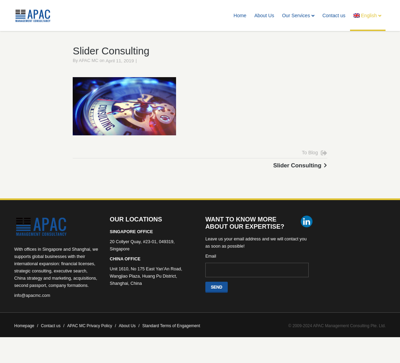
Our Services (298, 15)
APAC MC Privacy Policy (91, 333)
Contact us (334, 15)
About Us (264, 15)
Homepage (26, 333)
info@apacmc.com (32, 303)
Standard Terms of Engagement (171, 333)
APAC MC (89, 68)
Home (240, 15)
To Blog (310, 161)
